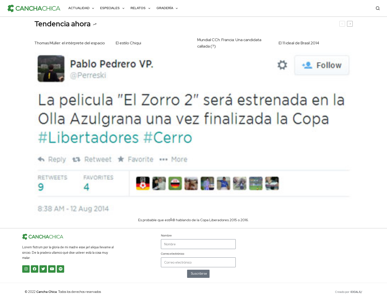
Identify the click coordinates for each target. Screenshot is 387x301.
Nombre (166, 235)
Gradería (168, 8)
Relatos (141, 8)
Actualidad (82, 8)
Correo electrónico (172, 253)
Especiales (113, 8)
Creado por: (348, 292)
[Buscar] (378, 8)
